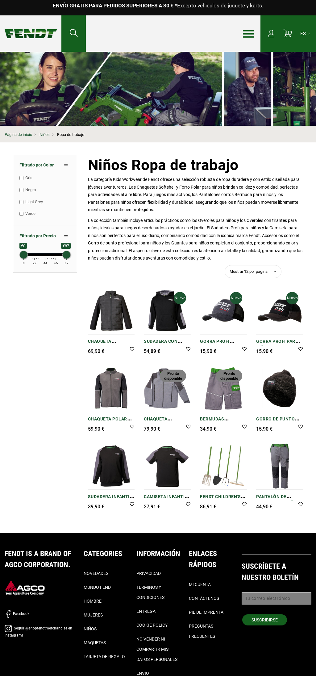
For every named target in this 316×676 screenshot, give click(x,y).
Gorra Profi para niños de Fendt (277, 344)
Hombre (93, 601)
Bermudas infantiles (213, 422)
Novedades (96, 573)
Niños (45, 134)
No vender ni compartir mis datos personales (156, 649)
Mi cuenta (200, 584)
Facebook (17, 614)
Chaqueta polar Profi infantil (107, 422)
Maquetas (95, 642)
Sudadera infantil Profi (110, 500)
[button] (132, 349)
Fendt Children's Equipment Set (220, 500)
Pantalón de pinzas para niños (278, 500)
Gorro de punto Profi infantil (275, 422)
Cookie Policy (152, 625)
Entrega (146, 611)
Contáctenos (204, 598)
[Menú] (248, 34)
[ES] (305, 33)
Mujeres (93, 614)
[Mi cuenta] (271, 34)
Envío (142, 673)
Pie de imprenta (206, 612)
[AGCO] (25, 587)
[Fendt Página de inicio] (31, 27)
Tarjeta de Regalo (104, 656)
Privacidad (148, 573)
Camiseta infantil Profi (165, 500)
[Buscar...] (73, 33)
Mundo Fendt (98, 587)
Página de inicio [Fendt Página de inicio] (18, 134)
